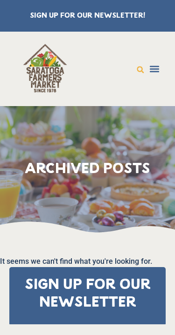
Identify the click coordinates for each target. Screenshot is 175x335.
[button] (140, 69)
